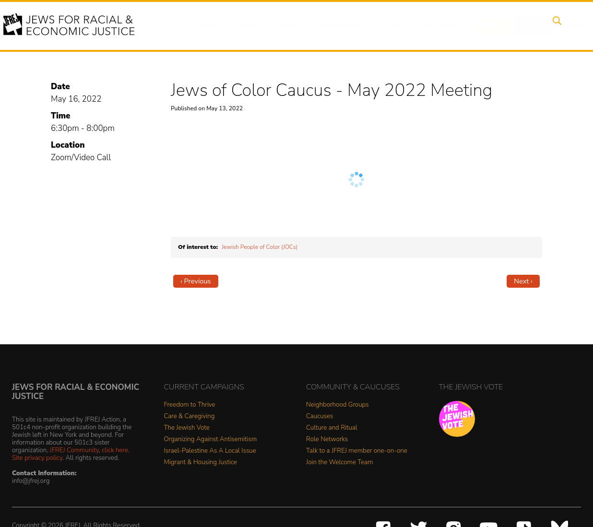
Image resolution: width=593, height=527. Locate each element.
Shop (519, 25)
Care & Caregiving (189, 416)
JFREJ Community (74, 450)
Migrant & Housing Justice (200, 462)
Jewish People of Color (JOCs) (259, 247)
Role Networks (327, 439)
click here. (116, 450)
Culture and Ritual (331, 428)
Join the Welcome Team (339, 462)
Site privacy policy (37, 457)
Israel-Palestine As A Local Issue (210, 451)
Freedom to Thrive (189, 405)
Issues (285, 25)
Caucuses (319, 416)
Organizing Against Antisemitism (210, 439)
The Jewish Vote (187, 428)
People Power (335, 25)
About (209, 25)
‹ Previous (195, 281)
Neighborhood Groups (337, 405)
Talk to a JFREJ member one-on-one (356, 451)
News (385, 25)
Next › (523, 281)
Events (247, 25)
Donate (481, 25)
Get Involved (432, 25)
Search (555, 25)
